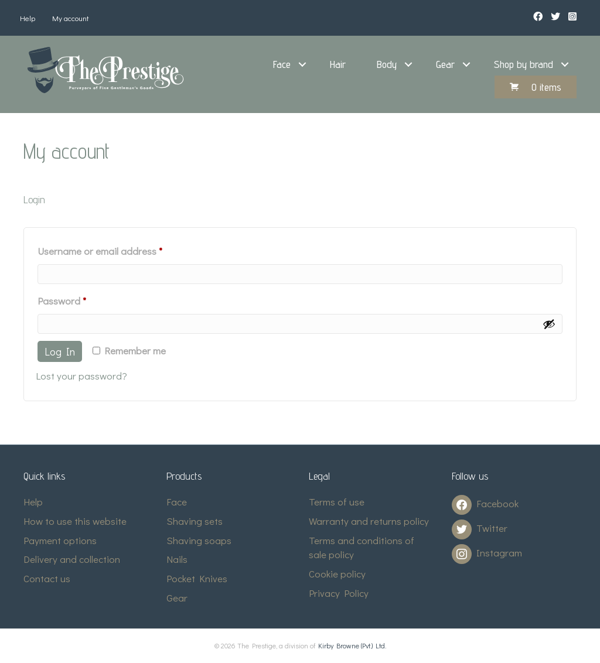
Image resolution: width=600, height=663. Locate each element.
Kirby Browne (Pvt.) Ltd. (352, 645)
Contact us (46, 578)
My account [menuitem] (70, 18)
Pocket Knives (196, 578)
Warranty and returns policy (369, 521)
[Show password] (549, 323)
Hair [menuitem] (338, 64)
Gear (177, 597)
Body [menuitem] (387, 64)
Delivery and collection (71, 559)
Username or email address (119, 249)
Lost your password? (81, 375)
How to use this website (75, 521)
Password (81, 299)
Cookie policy (337, 573)
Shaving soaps (198, 540)
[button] (302, 64)
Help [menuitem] (27, 18)
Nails (177, 559)
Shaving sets (194, 521)
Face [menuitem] (282, 64)
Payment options (60, 540)
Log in (60, 351)
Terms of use (336, 501)
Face (176, 501)
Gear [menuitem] (445, 64)
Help (33, 501)
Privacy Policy (339, 593)
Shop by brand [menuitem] (523, 64)
